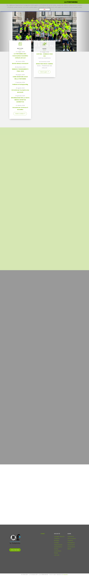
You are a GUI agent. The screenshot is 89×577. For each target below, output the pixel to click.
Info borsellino (72, 538)
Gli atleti (56, 540)
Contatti (56, 542)
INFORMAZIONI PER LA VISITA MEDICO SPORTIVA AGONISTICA (20, 101)
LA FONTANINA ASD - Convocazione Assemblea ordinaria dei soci (20, 56)
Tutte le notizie (20, 114)
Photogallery (71, 542)
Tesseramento (58, 544)
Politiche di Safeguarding (20, 85)
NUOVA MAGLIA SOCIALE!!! (20, 64)
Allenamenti (71, 544)
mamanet (65, 574)
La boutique (57, 551)
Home (43, 533)
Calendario (71, 536)
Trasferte (70, 540)
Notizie (56, 553)
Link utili (56, 555)
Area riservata (15, 550)
